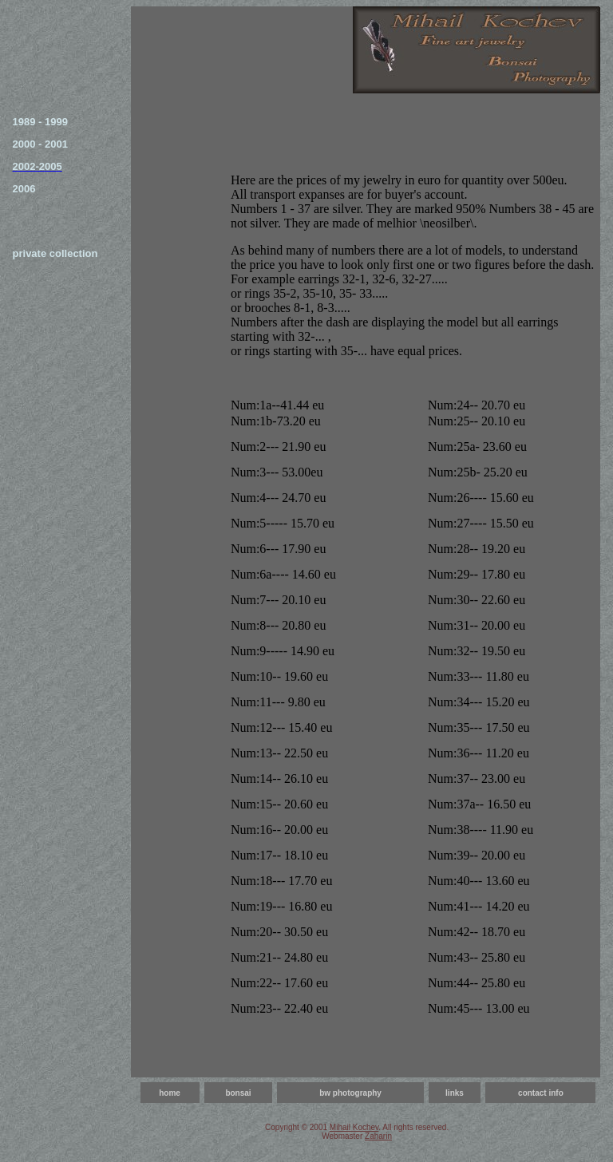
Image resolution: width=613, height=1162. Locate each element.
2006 (24, 189)
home (169, 1093)
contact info (541, 1093)
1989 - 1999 (40, 122)
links (454, 1093)
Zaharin (378, 1136)
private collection (55, 253)
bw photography (350, 1093)
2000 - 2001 (40, 144)
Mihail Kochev (354, 1127)
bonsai (238, 1093)
